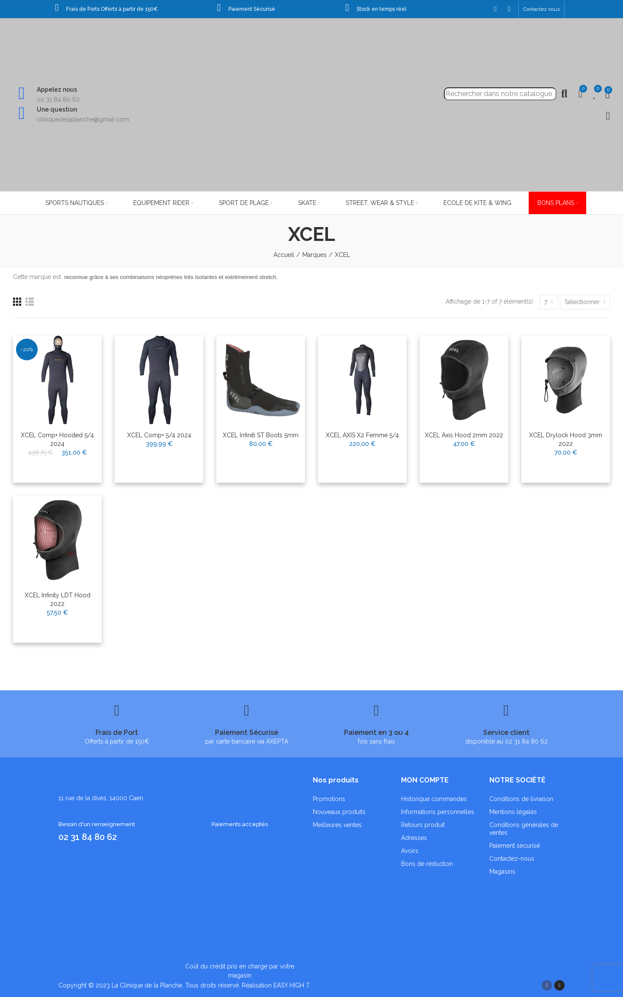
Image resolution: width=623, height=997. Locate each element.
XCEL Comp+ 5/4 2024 (159, 435)
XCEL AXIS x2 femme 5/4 (362, 435)
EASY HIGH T (291, 985)
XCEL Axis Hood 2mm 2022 (464, 435)
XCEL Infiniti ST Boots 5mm (261, 435)
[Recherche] (500, 93)
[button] (541, 9)
